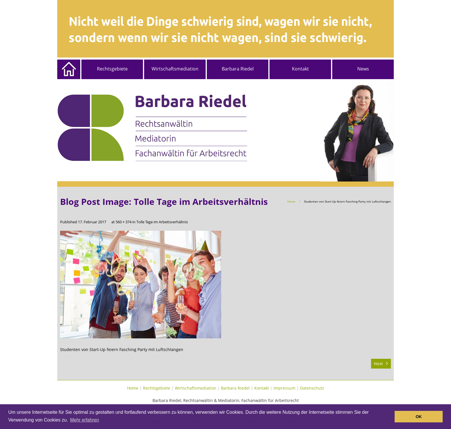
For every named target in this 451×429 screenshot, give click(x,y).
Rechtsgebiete (112, 69)
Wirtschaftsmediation (175, 69)
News (363, 69)
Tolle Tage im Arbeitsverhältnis (162, 222)
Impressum (284, 388)
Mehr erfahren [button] (84, 419)
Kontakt (300, 69)
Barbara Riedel (238, 69)
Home (291, 201)
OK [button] (419, 416)
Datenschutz (312, 388)
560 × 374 (123, 222)
